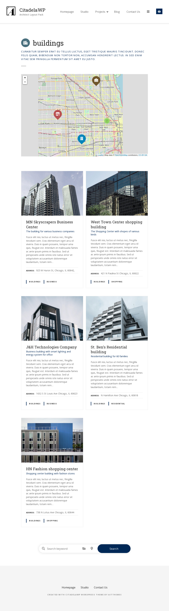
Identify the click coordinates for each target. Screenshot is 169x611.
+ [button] (25, 78)
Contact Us (133, 11)
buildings (35, 282)
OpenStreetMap (121, 155)
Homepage (67, 11)
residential (118, 403)
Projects (101, 11)
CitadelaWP (33, 9)
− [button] (25, 82)
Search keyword (43, 549)
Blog (117, 11)
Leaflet (100, 155)
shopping (116, 282)
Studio (85, 11)
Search (114, 549)
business (52, 282)
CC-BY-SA (142, 155)
